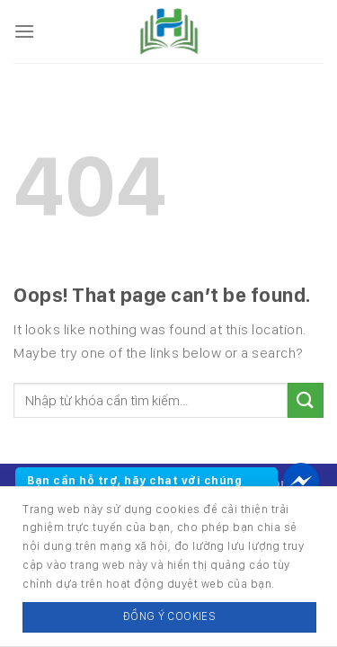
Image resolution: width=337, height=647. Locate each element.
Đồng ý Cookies (169, 616)
